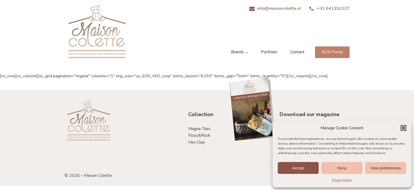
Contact (297, 52)
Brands (237, 52)
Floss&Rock (199, 135)
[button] (403, 128)
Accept (298, 168)
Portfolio (269, 52)
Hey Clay (196, 142)
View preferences (385, 168)
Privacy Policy (342, 180)
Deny (341, 168)
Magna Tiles (199, 129)
